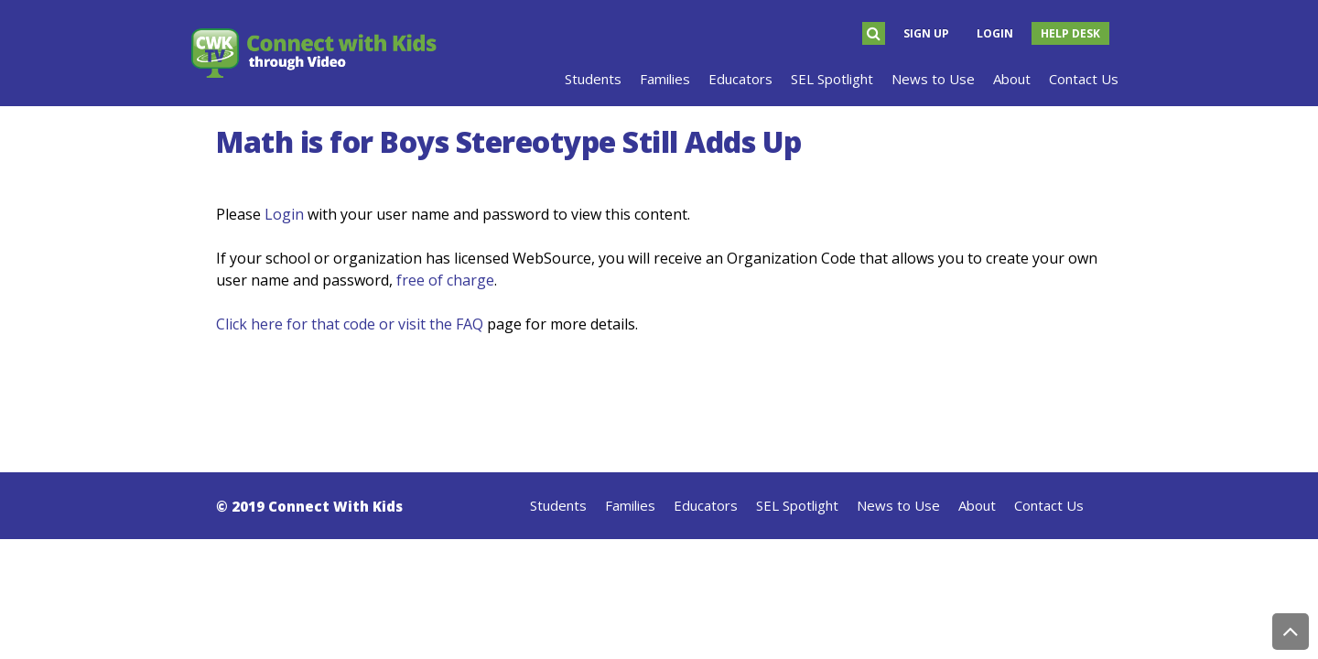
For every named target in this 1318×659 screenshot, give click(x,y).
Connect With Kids (335, 506)
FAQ (469, 324)
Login (995, 33)
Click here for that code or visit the (336, 324)
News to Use (898, 505)
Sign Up (926, 33)
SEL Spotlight (797, 505)
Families (630, 505)
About (977, 505)
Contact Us (1049, 505)
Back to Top (1290, 631)
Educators (706, 505)
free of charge (445, 280)
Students (558, 505)
